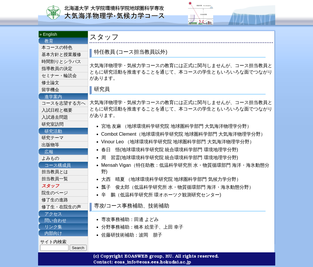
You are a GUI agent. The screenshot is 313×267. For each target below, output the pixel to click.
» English (48, 34)
